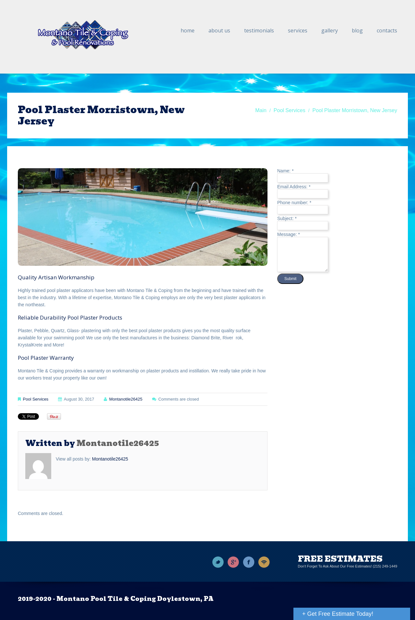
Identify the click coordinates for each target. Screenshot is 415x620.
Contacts (387, 30)
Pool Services (289, 110)
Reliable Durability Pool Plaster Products (70, 317)
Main (261, 110)
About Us (219, 30)
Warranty (62, 357)
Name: (285, 170)
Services (297, 30)
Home (188, 30)
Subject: (287, 218)
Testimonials (259, 30)
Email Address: (294, 186)
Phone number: (294, 202)
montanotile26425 (125, 399)
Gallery (329, 30)
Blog (357, 30)
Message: (288, 234)
